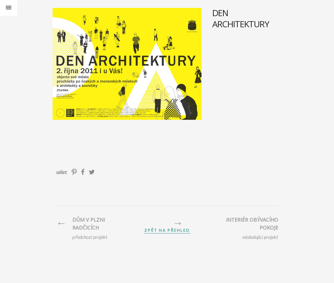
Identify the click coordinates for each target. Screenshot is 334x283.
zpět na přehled (167, 230)
